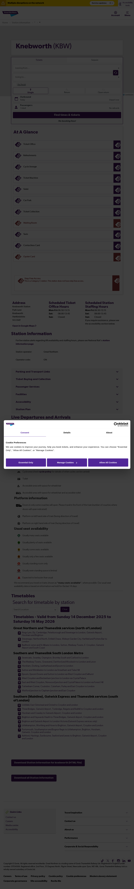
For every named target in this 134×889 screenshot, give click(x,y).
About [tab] (109, 432)
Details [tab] (67, 432)
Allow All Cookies (108, 462)
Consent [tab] (25, 432)
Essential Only (26, 462)
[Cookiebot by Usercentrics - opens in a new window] (116, 424)
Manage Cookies (67, 462)
